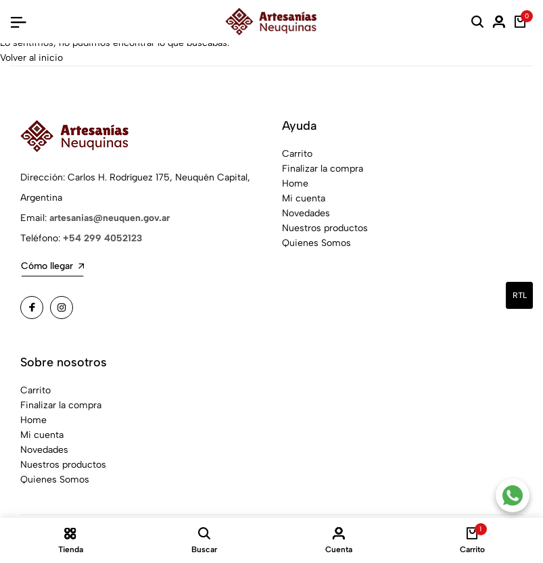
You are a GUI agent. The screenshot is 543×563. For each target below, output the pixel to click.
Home (295, 183)
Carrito (297, 154)
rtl (520, 295)
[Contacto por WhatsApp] (512, 495)
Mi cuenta (303, 198)
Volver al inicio (31, 58)
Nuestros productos (325, 228)
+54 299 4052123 (102, 238)
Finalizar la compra (322, 168)
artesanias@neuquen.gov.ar (109, 218)
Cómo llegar (52, 266)
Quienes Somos (316, 243)
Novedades (306, 213)
